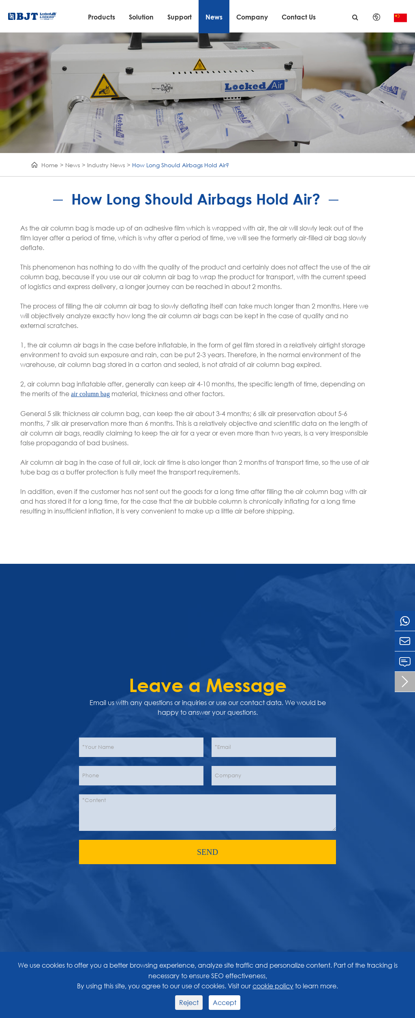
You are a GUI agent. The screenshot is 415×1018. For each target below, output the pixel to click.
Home (49, 165)
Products (101, 17)
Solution (141, 17)
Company (252, 17)
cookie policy (272, 985)
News (213, 17)
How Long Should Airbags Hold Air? (180, 165)
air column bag (90, 393)
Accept (224, 1002)
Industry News (106, 165)
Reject (189, 1002)
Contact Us (299, 17)
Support (179, 17)
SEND (207, 852)
